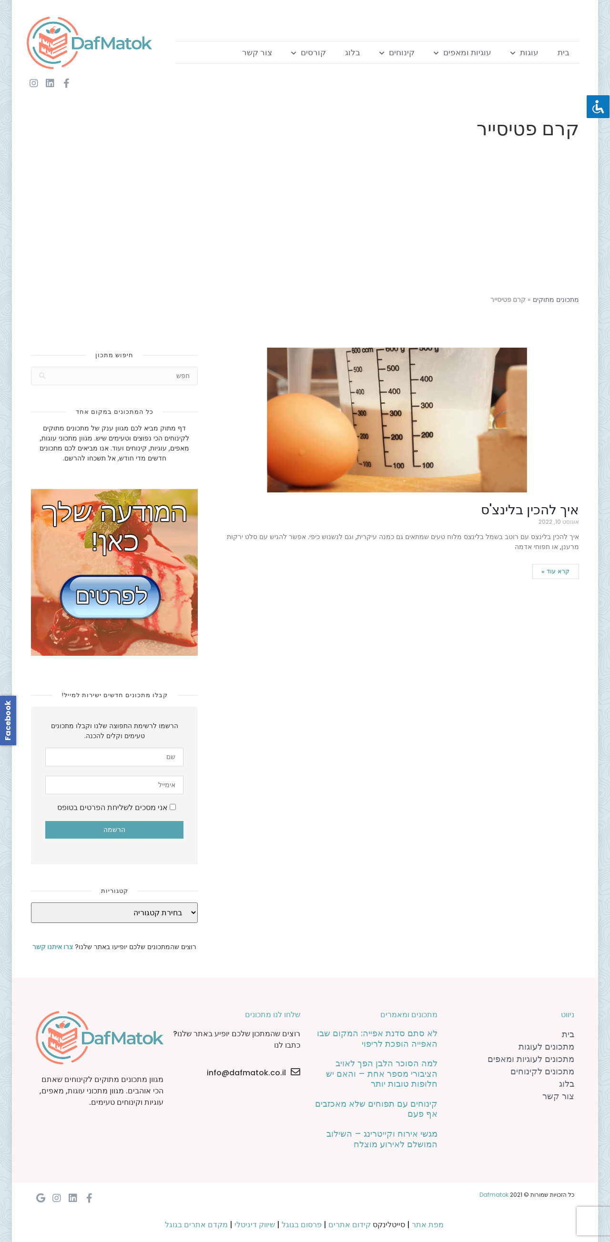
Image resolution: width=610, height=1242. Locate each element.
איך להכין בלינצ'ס (530, 510)
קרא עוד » (555, 571)
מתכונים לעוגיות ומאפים (531, 1059)
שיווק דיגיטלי (254, 1224)
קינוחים (397, 52)
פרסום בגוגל (302, 1224)
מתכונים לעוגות (546, 1046)
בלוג (352, 52)
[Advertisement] (305, 219)
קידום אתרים (349, 1224)
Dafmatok (493, 1195)
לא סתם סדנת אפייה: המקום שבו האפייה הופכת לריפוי (377, 1038)
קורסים (308, 52)
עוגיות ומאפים (462, 52)
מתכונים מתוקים (556, 299)
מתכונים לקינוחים (542, 1071)
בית (563, 52)
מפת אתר (428, 1224)
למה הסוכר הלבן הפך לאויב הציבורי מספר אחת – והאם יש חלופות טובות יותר (381, 1073)
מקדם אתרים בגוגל (196, 1224)
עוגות (524, 52)
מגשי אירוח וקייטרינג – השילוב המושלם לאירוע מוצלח (381, 1139)
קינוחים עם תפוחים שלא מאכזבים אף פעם (376, 1109)
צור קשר (257, 52)
